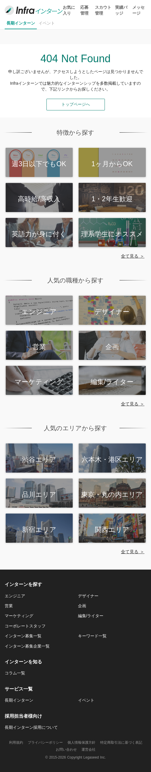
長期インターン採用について (31, 727)
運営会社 (88, 749)
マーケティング (19, 615)
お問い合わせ (66, 749)
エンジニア (15, 596)
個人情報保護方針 (81, 742)
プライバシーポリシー (45, 742)
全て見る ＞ (132, 256)
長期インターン (20, 23)
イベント (47, 23)
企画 (82, 605)
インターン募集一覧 (23, 636)
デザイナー (88, 596)
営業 (9, 605)
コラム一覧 (15, 673)
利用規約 (16, 742)
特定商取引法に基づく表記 (121, 742)
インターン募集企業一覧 (27, 646)
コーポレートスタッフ (25, 626)
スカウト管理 (103, 10)
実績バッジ (121, 10)
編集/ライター (91, 615)
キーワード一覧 (92, 636)
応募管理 (84, 10)
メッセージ (138, 10)
